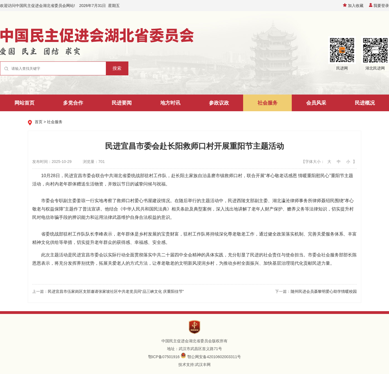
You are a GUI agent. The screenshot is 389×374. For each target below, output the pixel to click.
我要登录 (379, 5)
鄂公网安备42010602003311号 (214, 357)
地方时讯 (170, 103)
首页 (39, 122)
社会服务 (268, 103)
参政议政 (219, 103)
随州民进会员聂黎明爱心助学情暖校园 (324, 291)
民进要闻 (122, 103)
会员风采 (316, 103)
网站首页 (24, 103)
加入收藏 (353, 5)
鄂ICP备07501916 (164, 357)
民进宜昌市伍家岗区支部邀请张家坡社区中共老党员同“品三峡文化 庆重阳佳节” (116, 291)
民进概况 (365, 103)
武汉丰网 (203, 364)
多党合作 (73, 103)
